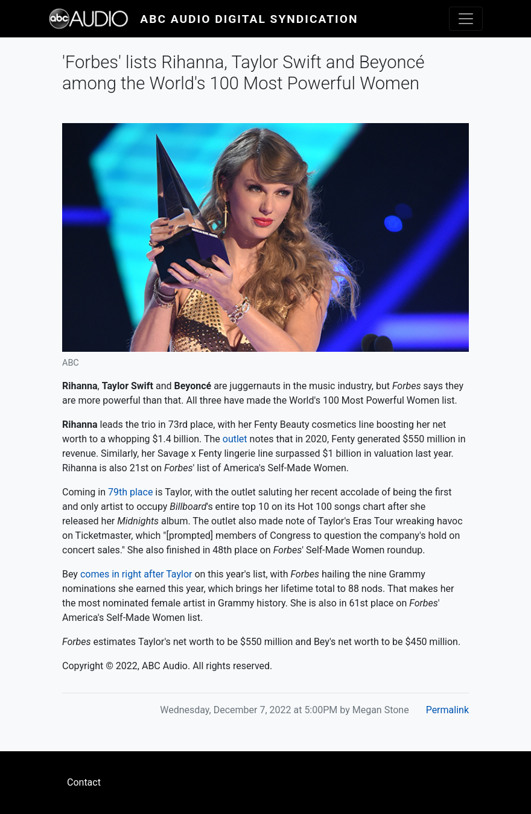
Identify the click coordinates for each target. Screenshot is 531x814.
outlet (235, 439)
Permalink (447, 710)
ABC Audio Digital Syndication (249, 19)
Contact (84, 782)
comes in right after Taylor (136, 574)
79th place (130, 492)
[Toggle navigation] (466, 19)
